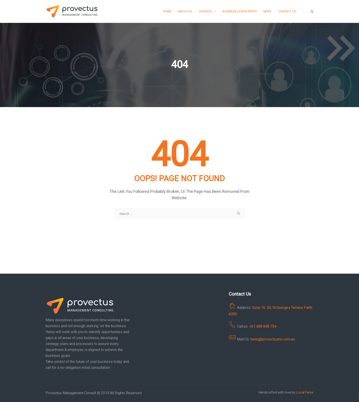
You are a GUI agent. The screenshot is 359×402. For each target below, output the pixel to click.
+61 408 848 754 (262, 326)
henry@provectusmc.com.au (272, 339)
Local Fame (304, 392)
